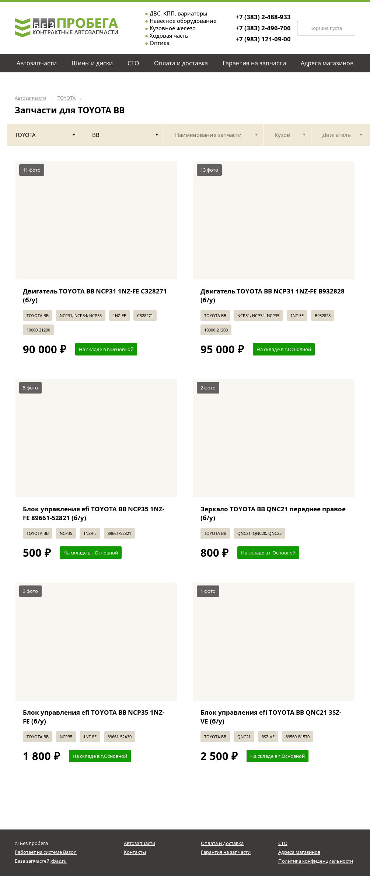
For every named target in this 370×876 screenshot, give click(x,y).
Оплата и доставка (222, 843)
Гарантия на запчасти (226, 852)
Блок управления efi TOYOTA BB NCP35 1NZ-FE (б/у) (93, 716)
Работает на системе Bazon (46, 852)
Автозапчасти (30, 98)
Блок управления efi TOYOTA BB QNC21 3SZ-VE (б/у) (270, 716)
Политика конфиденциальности (315, 861)
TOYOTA (66, 98)
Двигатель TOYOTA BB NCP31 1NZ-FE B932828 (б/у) (272, 295)
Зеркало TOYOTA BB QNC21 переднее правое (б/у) (273, 513)
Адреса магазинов (299, 852)
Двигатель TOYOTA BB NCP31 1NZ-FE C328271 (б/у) (95, 295)
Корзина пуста (326, 28)
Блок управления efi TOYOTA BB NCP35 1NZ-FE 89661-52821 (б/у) (93, 513)
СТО (282, 843)
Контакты (135, 852)
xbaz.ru (58, 861)
